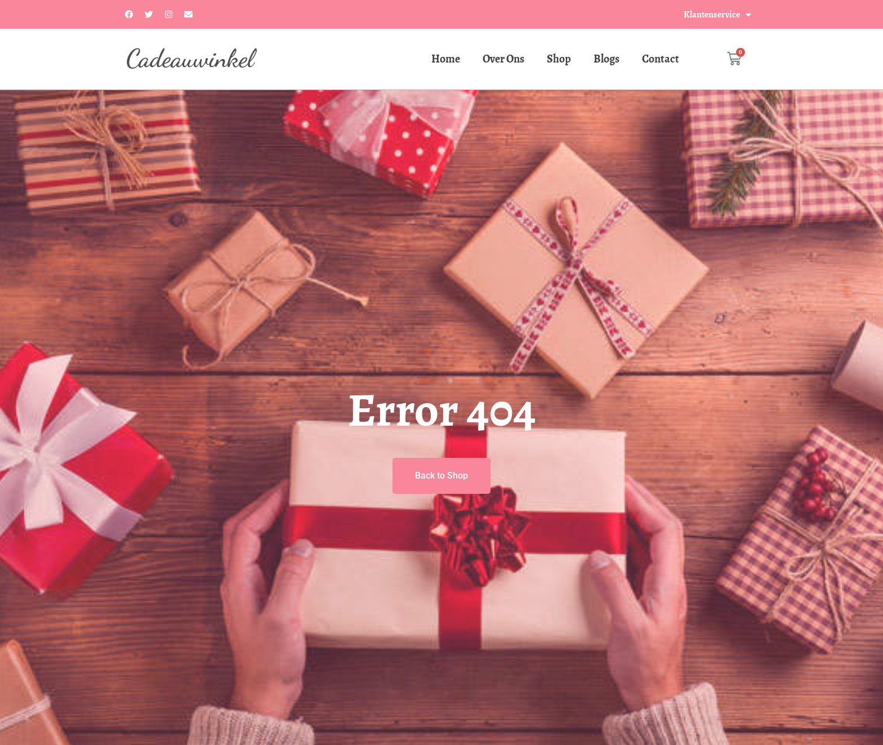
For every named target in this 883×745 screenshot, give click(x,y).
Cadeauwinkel (190, 58)
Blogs (606, 59)
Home (445, 59)
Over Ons (503, 59)
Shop (559, 59)
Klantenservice (717, 15)
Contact (660, 59)
